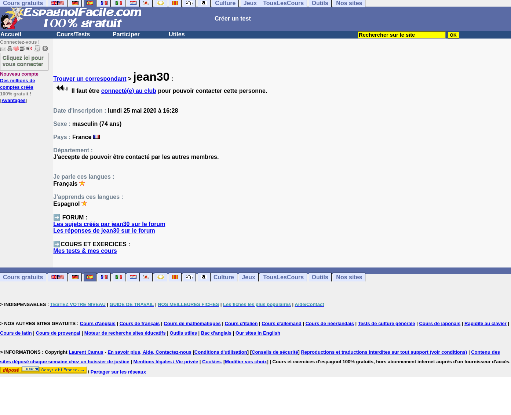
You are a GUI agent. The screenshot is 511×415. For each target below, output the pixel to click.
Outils (320, 277)
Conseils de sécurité (275, 352)
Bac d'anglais (216, 333)
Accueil (10, 34)
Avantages (13, 100)
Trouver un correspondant (89, 79)
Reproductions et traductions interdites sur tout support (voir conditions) (384, 352)
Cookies (211, 361)
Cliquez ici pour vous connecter (23, 60)
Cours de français (140, 323)
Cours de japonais (439, 323)
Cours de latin (16, 333)
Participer (126, 34)
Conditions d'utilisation (220, 352)
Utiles (177, 34)
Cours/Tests (73, 34)
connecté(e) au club (128, 91)
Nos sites (349, 277)
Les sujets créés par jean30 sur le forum (109, 224)
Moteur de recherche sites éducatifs (125, 333)
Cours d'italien (241, 323)
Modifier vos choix (246, 361)
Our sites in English (258, 333)
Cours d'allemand (282, 323)
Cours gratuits (23, 277)
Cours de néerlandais (330, 323)
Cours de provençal (58, 333)
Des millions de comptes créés (19, 80)
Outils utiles (183, 333)
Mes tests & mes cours (85, 251)
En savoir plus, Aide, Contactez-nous (149, 352)
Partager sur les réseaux (118, 372)
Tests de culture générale (386, 323)
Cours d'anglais (98, 323)
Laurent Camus (86, 352)
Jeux (248, 277)
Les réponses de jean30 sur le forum (104, 230)
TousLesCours (283, 277)
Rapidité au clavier (485, 323)
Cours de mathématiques (192, 323)
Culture (223, 277)
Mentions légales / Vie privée (165, 361)
